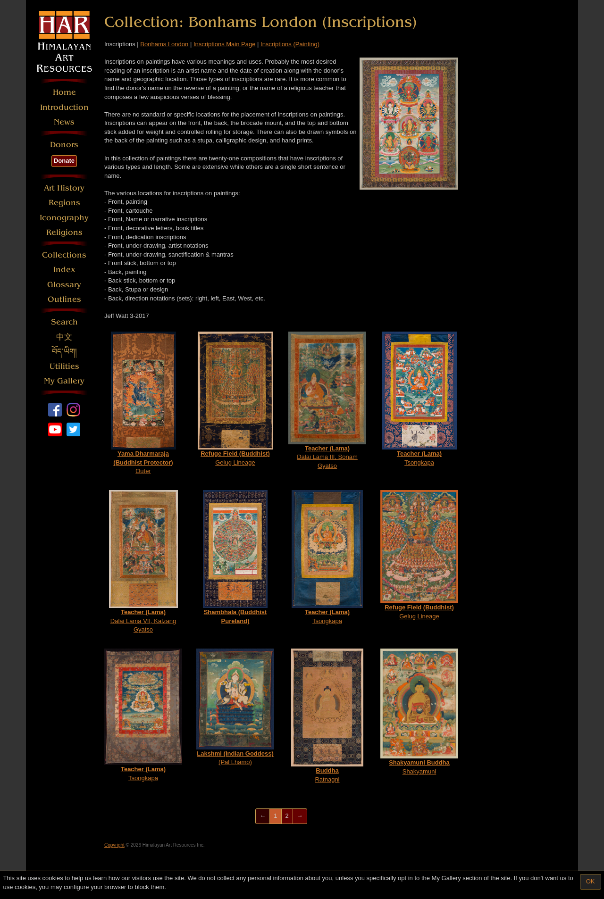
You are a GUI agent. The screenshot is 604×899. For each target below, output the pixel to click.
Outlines (64, 299)
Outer (143, 403)
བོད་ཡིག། (64, 351)
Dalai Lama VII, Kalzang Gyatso (143, 561)
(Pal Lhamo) (235, 707)
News (64, 121)
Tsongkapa (419, 399)
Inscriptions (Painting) (289, 44)
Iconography (64, 217)
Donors (64, 144)
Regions (64, 202)
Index (64, 269)
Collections (64, 254)
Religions (64, 232)
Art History (64, 187)
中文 (64, 337)
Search (64, 321)
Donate (64, 160)
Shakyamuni (419, 712)
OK (590, 881)
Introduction (64, 107)
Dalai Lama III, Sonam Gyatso (327, 400)
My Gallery (64, 380)
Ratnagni (327, 716)
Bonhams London (164, 44)
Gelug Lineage (235, 399)
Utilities (64, 366)
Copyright (114, 845)
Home (64, 92)
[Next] (300, 816)
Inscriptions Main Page (224, 44)
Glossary (64, 284)
